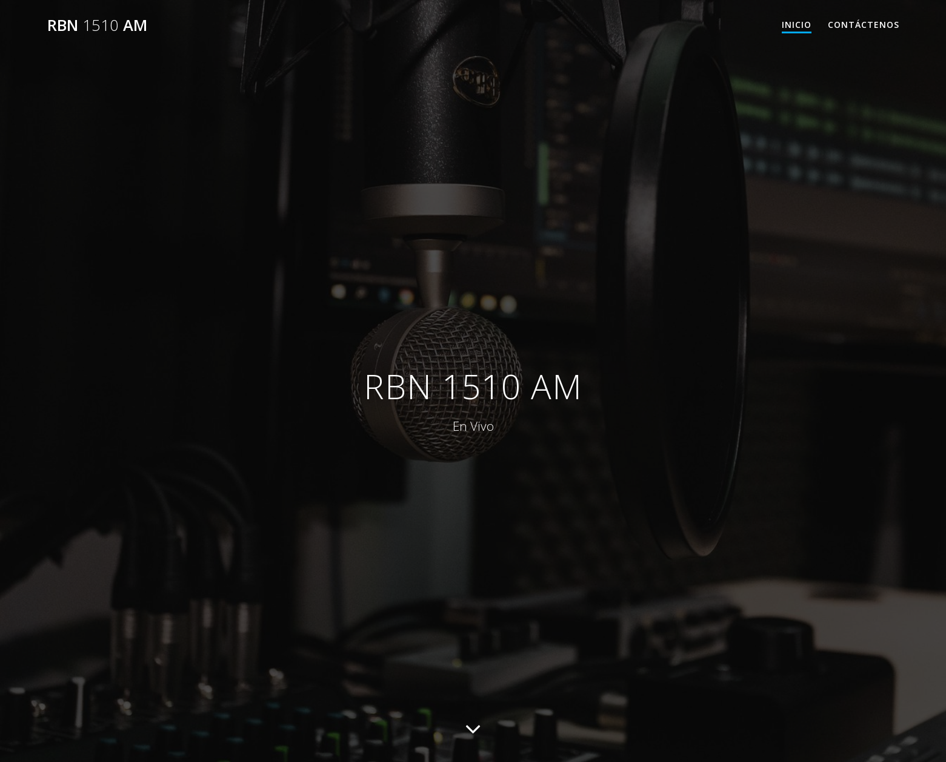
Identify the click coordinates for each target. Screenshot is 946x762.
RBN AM (97, 25)
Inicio (796, 24)
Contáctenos (863, 24)
